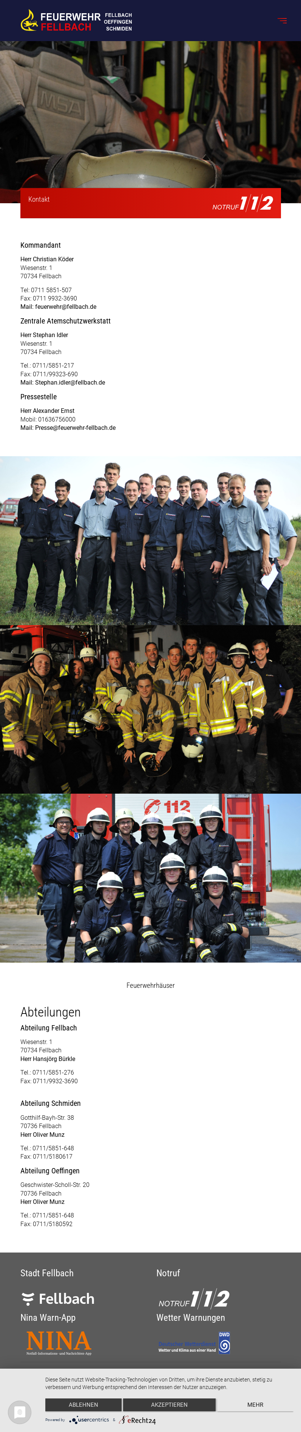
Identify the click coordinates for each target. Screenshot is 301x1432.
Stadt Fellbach (47, 1273)
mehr (257, 1406)
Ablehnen (82, 1406)
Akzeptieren (169, 1406)
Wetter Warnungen (190, 1317)
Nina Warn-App (48, 1317)
